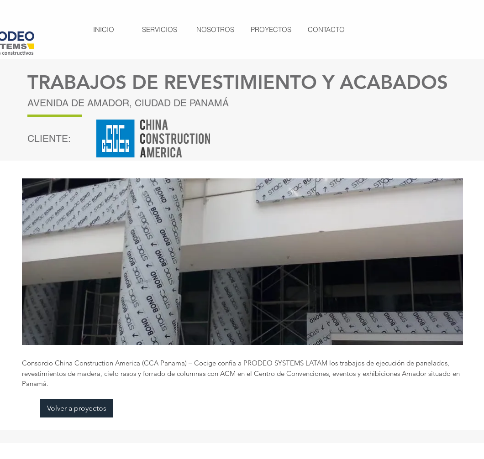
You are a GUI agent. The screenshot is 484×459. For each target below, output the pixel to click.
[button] (242, 261)
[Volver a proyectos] (76, 408)
